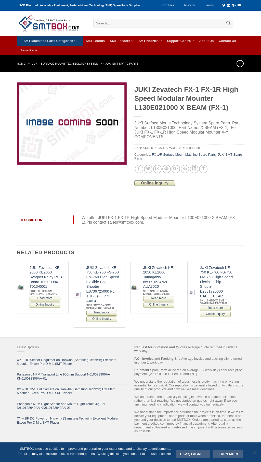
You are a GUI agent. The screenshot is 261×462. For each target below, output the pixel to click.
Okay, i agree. (193, 454)
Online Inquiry (154, 183)
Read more (45, 298)
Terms (209, 5)
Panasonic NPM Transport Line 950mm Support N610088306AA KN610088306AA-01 (63, 376)
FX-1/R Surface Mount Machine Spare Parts (184, 154)
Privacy (189, 5)
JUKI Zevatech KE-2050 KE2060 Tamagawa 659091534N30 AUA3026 (158, 277)
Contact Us (227, 41)
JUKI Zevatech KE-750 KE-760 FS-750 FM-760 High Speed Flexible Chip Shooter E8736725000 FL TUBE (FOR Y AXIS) (102, 284)
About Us (206, 41)
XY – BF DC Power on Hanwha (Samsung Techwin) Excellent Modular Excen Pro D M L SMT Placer (68, 420)
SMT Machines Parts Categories (50, 40)
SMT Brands (95, 41)
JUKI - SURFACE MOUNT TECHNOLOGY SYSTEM (65, 63)
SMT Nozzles (150, 40)
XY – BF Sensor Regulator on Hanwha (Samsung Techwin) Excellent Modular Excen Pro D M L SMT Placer (66, 362)
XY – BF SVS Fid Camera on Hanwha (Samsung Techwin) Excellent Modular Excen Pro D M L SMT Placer (66, 391)
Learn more (228, 454)
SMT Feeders (122, 40)
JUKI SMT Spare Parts (121, 63)
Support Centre (180, 40)
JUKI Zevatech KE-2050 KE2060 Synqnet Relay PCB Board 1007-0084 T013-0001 (46, 277)
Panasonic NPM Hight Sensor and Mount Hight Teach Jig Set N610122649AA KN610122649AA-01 (61, 406)
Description (30, 220)
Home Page (28, 50)
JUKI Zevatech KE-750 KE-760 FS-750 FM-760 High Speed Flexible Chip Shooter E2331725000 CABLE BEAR (216, 282)
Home (21, 63)
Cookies (168, 5)
